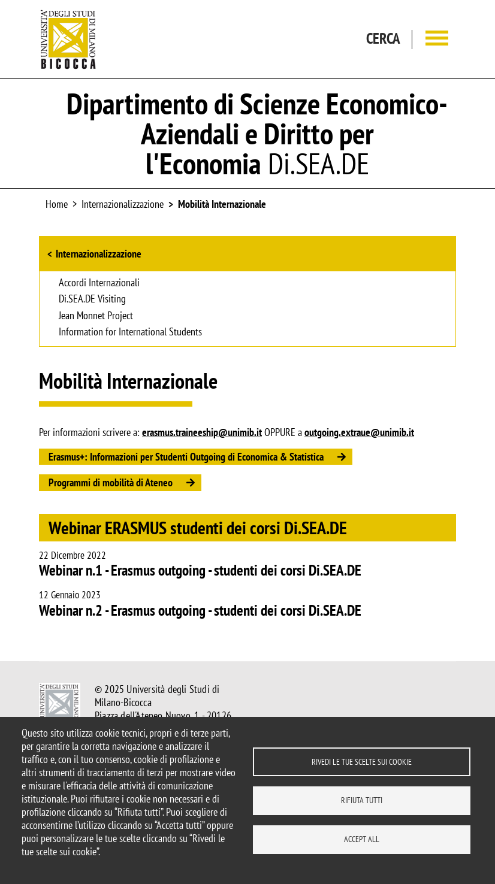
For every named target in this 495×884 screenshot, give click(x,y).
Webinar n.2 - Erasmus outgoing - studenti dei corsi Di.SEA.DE (200, 610)
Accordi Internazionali (99, 283)
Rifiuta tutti (361, 800)
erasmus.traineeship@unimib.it (202, 432)
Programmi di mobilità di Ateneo (111, 482)
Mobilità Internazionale (222, 204)
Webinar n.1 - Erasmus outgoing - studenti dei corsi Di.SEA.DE (200, 570)
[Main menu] (437, 39)
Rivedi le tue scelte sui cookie (362, 761)
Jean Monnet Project (96, 316)
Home (57, 204)
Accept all (361, 839)
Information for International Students (130, 332)
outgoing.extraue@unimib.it (359, 432)
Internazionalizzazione (98, 254)
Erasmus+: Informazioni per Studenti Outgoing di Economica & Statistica (186, 457)
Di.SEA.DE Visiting (92, 299)
